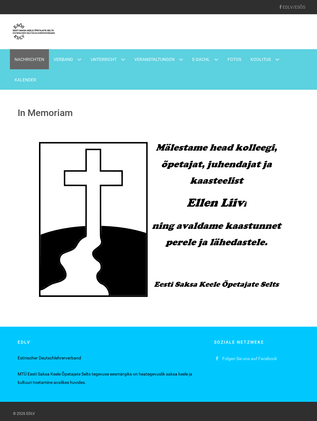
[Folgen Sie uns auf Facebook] (246, 358)
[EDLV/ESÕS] (292, 7)
